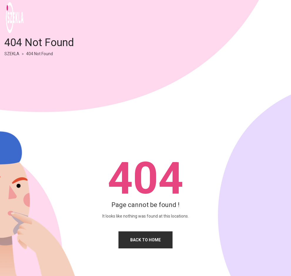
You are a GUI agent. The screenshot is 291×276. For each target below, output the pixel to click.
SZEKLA (11, 53)
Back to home (145, 240)
